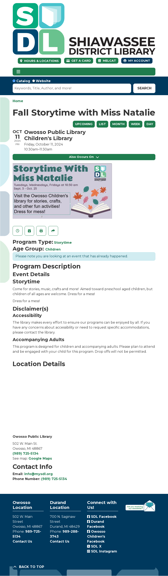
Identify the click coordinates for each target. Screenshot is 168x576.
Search (144, 88)
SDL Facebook (101, 517)
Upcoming (83, 124)
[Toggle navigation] (18, 72)
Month (118, 124)
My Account (137, 61)
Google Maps (40, 458)
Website (43, 81)
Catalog (23, 81)
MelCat (107, 61)
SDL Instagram (102, 551)
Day (149, 124)
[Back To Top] (84, 567)
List (102, 124)
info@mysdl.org (38, 474)
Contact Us (22, 541)
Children (53, 249)
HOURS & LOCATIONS (41, 61)
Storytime (63, 243)
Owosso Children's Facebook (96, 536)
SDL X (94, 546)
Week (135, 124)
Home (18, 101)
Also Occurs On (84, 157)
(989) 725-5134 (25, 453)
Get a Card (78, 61)
